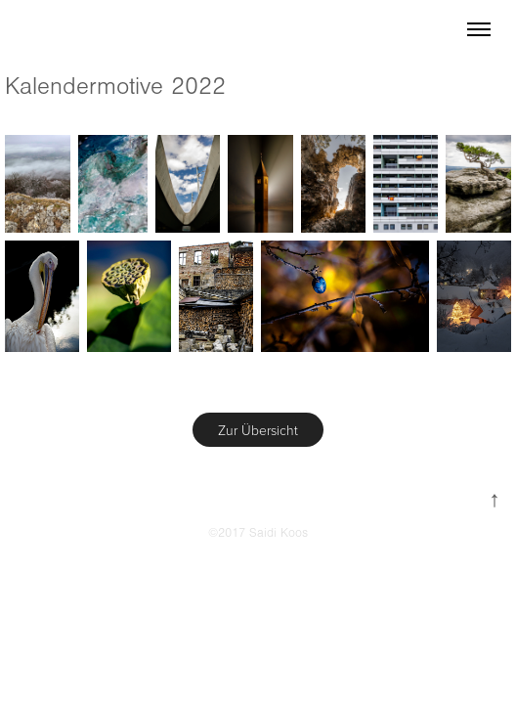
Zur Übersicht (258, 429)
